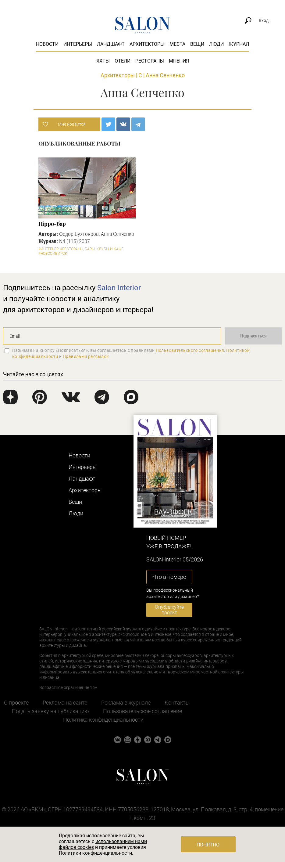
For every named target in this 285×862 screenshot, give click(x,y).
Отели (122, 61)
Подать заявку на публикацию (50, 711)
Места (177, 44)
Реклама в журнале (126, 702)
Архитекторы (147, 44)
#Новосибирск (52, 253)
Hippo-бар (52, 223)
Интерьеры (77, 44)
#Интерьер (48, 249)
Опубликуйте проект (169, 609)
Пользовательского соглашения (190, 350)
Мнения (179, 61)
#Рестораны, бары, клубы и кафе (91, 249)
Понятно (208, 845)
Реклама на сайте (65, 702)
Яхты (103, 61)
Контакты (177, 702)
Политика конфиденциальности (103, 719)
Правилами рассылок (86, 356)
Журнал (239, 44)
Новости (47, 44)
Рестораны (149, 61)
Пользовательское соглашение (142, 711)
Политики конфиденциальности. (96, 853)
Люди (216, 44)
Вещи (197, 44)
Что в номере (169, 577)
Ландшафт (111, 44)
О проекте (16, 702)
